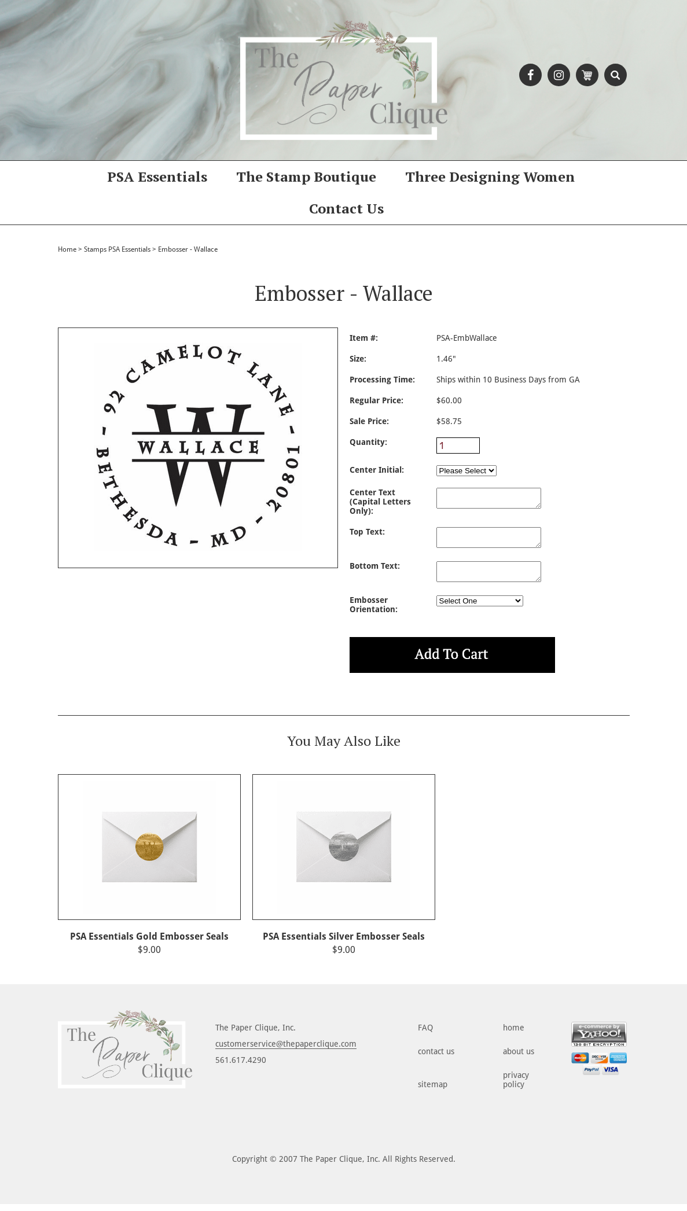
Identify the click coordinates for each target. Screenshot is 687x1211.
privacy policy (516, 1086)
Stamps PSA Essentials (117, 249)
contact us (436, 1058)
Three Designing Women (490, 176)
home (513, 1034)
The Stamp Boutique (306, 176)
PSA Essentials (157, 176)
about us (518, 1058)
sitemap (432, 1091)
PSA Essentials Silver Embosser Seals (344, 943)
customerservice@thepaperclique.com (286, 1050)
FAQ (425, 1034)
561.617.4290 (240, 1067)
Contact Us (346, 208)
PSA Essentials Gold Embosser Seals (149, 943)
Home (67, 249)
